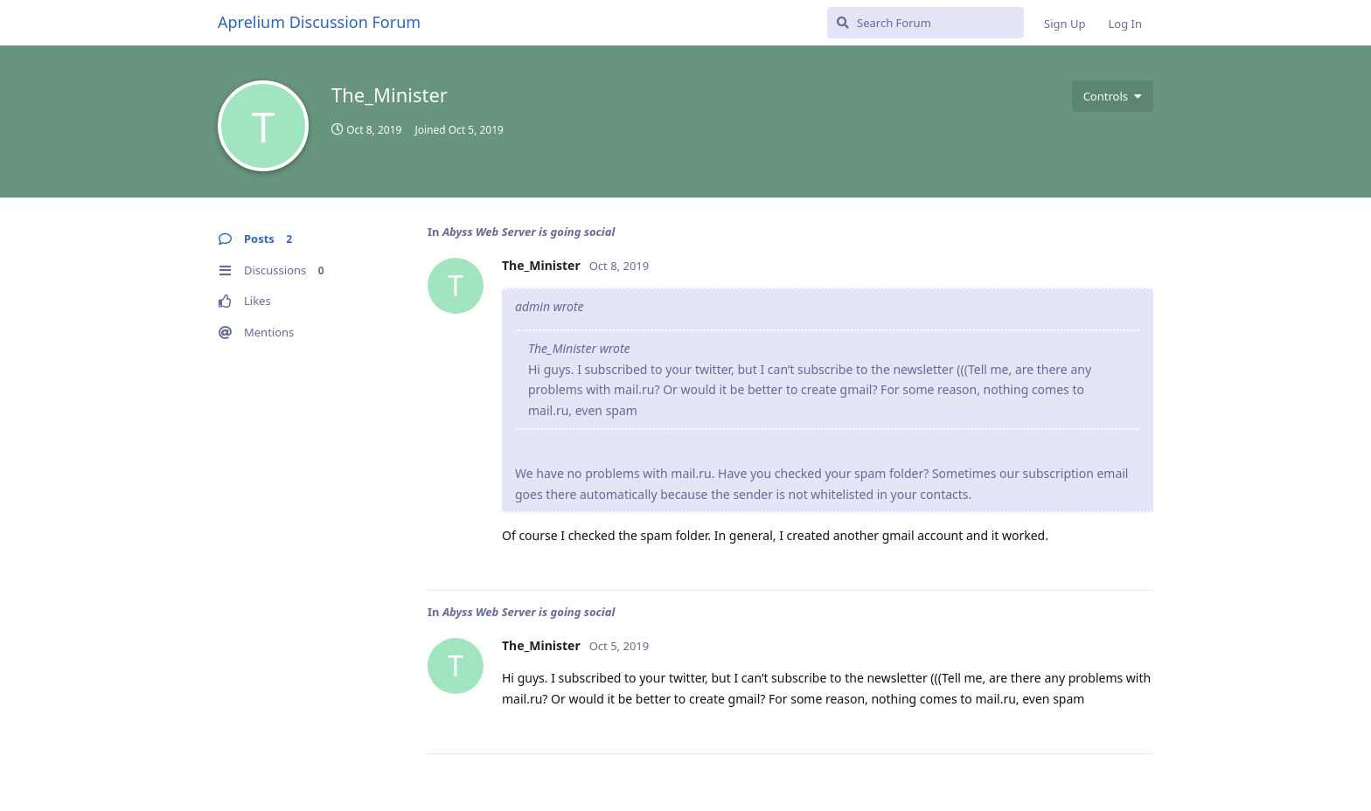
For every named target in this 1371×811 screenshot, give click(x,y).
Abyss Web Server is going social (528, 231)
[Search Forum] (925, 22)
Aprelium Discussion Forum (319, 21)
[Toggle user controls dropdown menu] (1112, 96)
